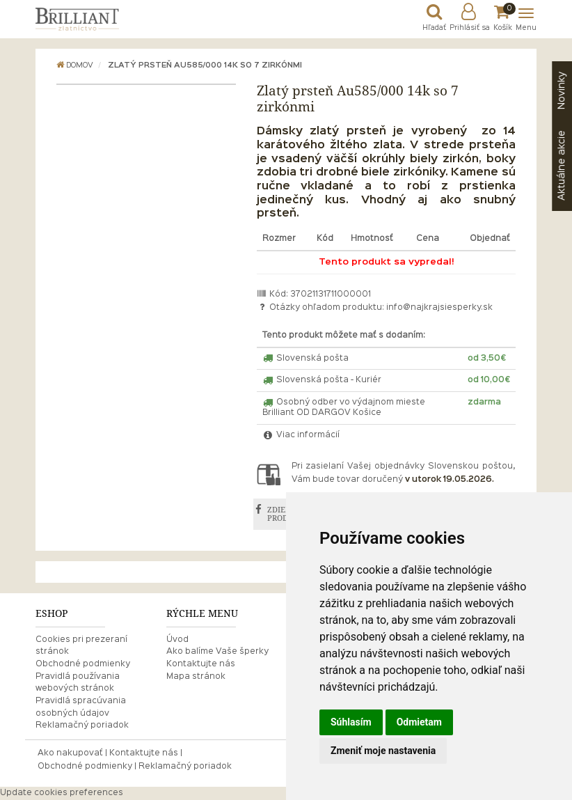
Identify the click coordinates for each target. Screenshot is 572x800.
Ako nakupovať (70, 753)
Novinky (561, 90)
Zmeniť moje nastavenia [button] (383, 750)
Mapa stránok (195, 676)
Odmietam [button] (419, 722)
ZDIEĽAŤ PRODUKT (285, 514)
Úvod (177, 639)
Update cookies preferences (61, 793)
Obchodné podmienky (82, 664)
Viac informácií (301, 435)
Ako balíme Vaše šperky (217, 651)
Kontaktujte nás (200, 664)
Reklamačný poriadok (82, 725)
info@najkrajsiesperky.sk (439, 307)
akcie (561, 165)
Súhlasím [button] (351, 722)
